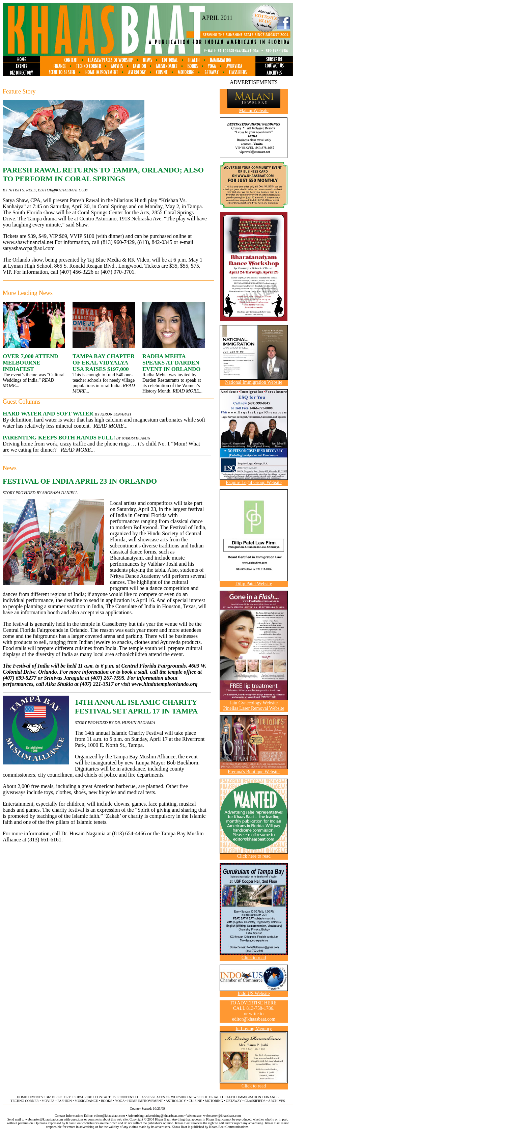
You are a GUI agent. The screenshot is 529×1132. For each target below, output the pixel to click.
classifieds (255, 1101)
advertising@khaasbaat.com (164, 1115)
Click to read (254, 957)
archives (276, 1101)
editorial (210, 1097)
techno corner (24, 1101)
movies (47, 1101)
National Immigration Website (253, 382)
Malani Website (254, 110)
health (228, 1097)
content (126, 1097)
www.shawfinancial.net (28, 242)
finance (271, 1097)
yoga (119, 1101)
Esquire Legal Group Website (253, 482)
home (22, 1097)
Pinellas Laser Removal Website (253, 708)
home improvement (145, 1101)
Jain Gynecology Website (254, 702)
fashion (64, 1101)
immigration (249, 1097)
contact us (105, 1097)
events (36, 1097)
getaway (234, 1101)
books (106, 1101)
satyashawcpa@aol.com (29, 248)
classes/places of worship (161, 1097)
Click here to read (254, 856)
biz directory (58, 1097)
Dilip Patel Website (253, 583)
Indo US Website (254, 993)
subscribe (83, 1097)
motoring (214, 1101)
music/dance (86, 1101)
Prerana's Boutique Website (254, 771)
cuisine (195, 1101)
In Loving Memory (253, 1028)
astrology (176, 1101)
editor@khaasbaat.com (63, 190)
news (193, 1097)
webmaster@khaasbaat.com (222, 1115)
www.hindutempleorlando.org (165, 684)
